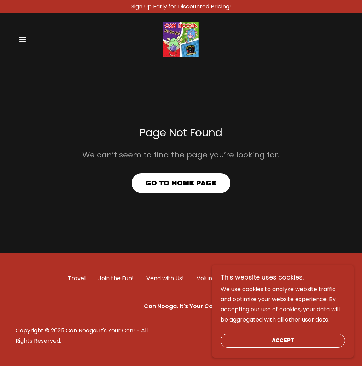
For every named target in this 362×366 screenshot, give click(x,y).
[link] (181, 39)
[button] (23, 39)
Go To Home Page (181, 183)
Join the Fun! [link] (116, 278)
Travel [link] (77, 278)
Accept (283, 340)
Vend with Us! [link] (165, 278)
